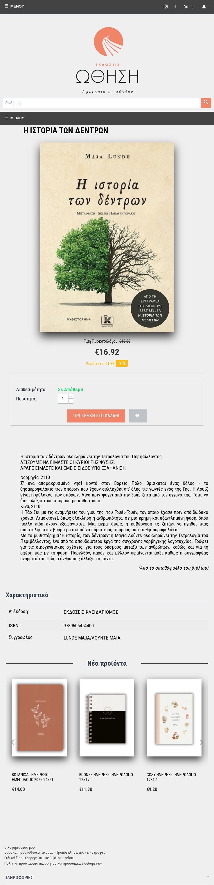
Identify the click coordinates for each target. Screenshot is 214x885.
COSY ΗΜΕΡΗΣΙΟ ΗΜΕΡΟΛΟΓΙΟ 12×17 (171, 777)
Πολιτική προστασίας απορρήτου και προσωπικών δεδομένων (53, 863)
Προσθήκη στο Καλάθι (96, 415)
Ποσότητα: (26, 399)
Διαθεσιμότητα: (31, 389)
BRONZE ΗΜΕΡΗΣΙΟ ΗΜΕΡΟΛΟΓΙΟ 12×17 (106, 777)
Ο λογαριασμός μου (19, 847)
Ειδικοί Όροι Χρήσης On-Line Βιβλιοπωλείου (38, 858)
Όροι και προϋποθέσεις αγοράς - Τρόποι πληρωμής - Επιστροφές (55, 852)
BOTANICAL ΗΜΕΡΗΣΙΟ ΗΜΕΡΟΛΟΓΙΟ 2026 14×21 (32, 777)
